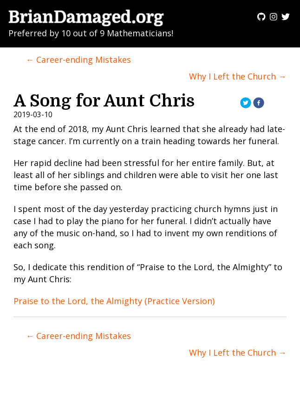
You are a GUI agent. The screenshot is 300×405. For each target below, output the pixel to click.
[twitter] (245, 103)
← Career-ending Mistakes (78, 59)
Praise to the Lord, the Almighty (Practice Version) (114, 300)
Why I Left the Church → (238, 76)
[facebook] (258, 103)
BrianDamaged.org (86, 17)
